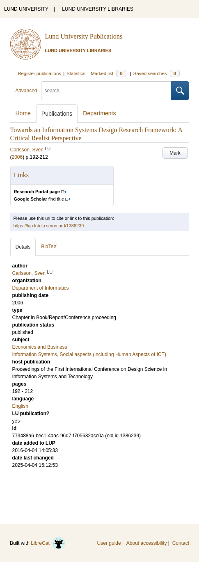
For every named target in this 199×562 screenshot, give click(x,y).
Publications (57, 113)
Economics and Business (39, 347)
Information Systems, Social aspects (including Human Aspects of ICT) (89, 354)
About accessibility (146, 543)
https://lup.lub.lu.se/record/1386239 (49, 225)
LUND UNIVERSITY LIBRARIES (97, 9)
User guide (109, 543)
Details (23, 247)
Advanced (26, 91)
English (20, 406)
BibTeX (49, 246)
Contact (180, 543)
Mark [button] (175, 153)
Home (23, 113)
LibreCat (48, 543)
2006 (17, 157)
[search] (106, 90)
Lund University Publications (83, 36)
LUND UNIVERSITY (26, 9)
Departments (99, 113)
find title (39, 198)
